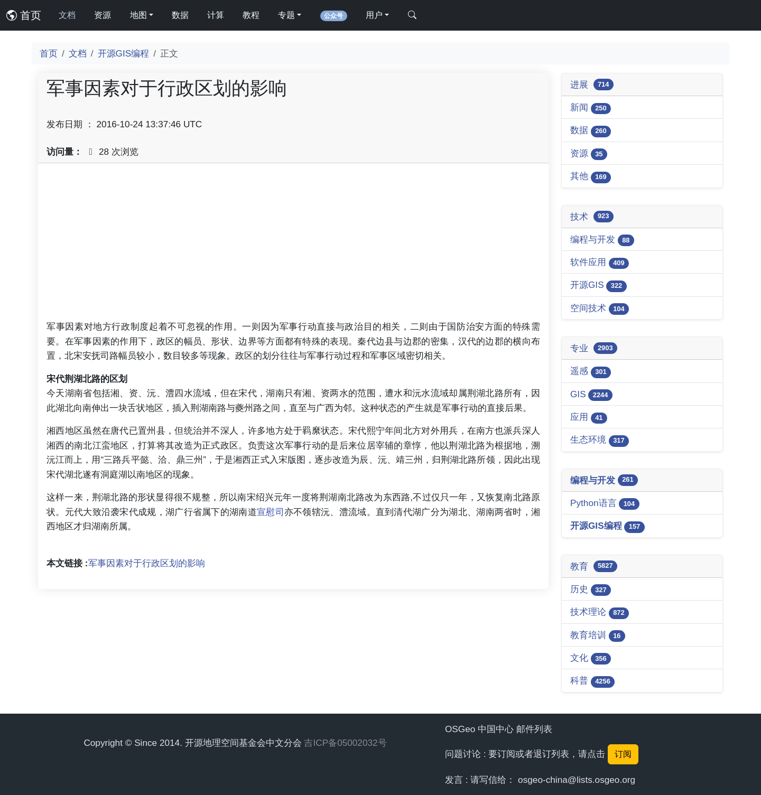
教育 (593, 566)
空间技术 (599, 309)
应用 (588, 417)
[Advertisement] (293, 246)
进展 (592, 84)
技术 (592, 216)
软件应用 (599, 263)
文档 (67, 15)
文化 (590, 658)
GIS (591, 395)
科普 (592, 681)
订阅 (623, 754)
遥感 (590, 372)
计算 (215, 15)
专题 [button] (286, 15)
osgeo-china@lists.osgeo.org (576, 779)
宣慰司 (270, 512)
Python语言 (604, 504)
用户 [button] (374, 15)
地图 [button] (138, 15)
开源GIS (598, 285)
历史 (590, 590)
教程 (251, 15)
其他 (590, 177)
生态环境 (599, 440)
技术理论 (599, 612)
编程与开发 (602, 240)
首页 (23, 15)
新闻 (590, 108)
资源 (102, 15)
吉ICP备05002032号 (345, 742)
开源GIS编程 (124, 53)
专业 (593, 348)
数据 (180, 15)
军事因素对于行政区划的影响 (146, 563)
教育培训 (597, 636)
